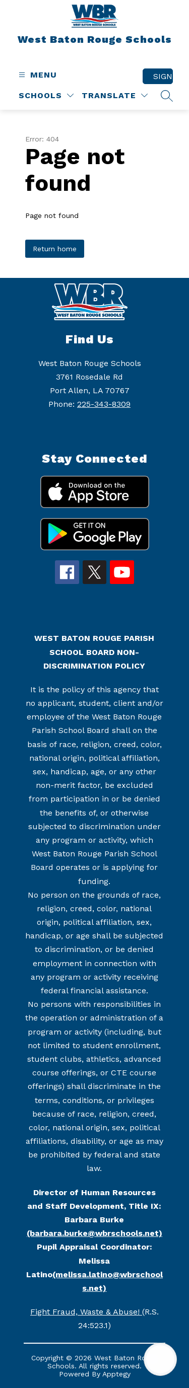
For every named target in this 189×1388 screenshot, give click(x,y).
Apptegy (116, 1374)
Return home (55, 249)
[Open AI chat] (160, 1359)
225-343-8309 (104, 404)
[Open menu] (36, 74)
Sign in (163, 76)
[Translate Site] (114, 95)
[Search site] (167, 96)
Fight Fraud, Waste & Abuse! (86, 1312)
